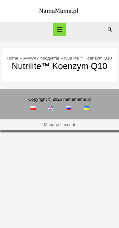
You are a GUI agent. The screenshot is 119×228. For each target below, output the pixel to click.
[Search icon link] (110, 29)
